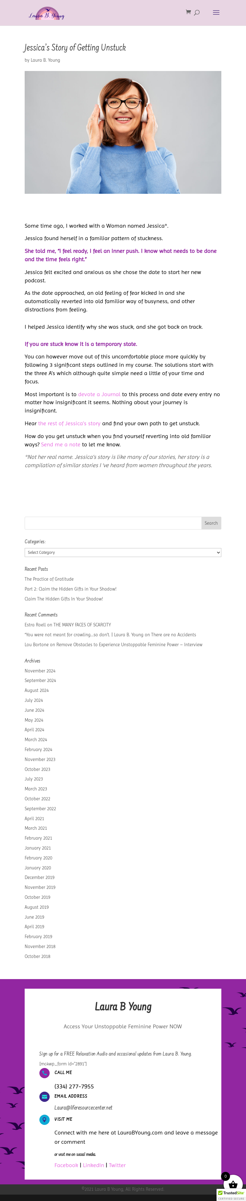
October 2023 (37, 769)
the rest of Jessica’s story (69, 423)
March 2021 (36, 828)
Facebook (66, 1165)
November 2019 (40, 887)
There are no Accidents (173, 634)
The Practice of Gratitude (49, 579)
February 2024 (38, 749)
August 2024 (37, 690)
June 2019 (34, 917)
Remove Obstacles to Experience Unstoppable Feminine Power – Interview (129, 644)
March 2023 (36, 788)
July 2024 (34, 700)
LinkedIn (93, 1165)
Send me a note (60, 444)
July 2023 (34, 778)
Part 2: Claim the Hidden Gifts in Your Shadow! (71, 589)
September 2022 (40, 808)
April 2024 (34, 729)
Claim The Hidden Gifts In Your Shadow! (64, 598)
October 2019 (37, 897)
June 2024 (34, 710)
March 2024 (36, 739)
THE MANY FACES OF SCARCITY (82, 624)
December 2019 (39, 877)
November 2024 (40, 670)
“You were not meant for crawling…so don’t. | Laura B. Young (84, 634)
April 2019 (34, 926)
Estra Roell (35, 624)
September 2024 (40, 680)
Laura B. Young (45, 60)
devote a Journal (99, 394)
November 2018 (40, 946)
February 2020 (38, 857)
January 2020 (38, 867)
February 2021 (38, 838)
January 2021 (38, 848)
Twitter (117, 1165)
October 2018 (37, 956)
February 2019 (38, 936)
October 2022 (37, 798)
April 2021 (34, 818)
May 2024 (34, 720)
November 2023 (40, 759)
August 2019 (37, 907)
